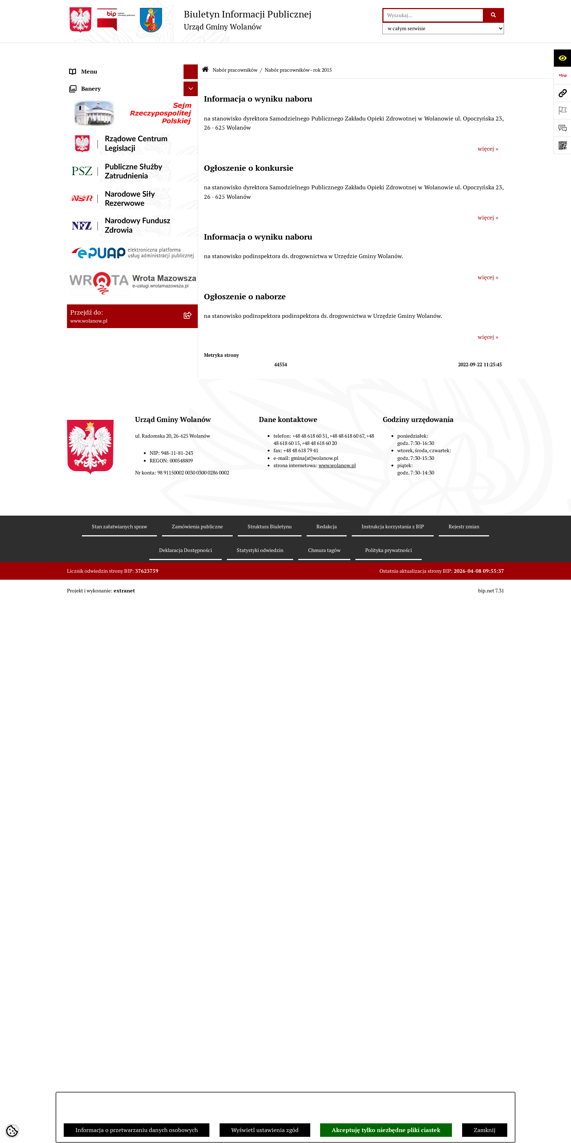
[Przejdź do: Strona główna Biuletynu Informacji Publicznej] (205, 51)
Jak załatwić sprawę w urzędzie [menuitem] (110, 139)
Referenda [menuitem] (83, 314)
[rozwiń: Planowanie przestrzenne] (192, 256)
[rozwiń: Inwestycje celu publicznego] (192, 286)
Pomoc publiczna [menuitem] (92, 212)
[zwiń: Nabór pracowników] (192, 358)
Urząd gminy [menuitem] (86, 125)
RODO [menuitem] (78, 67)
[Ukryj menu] (191, 52)
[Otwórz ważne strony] (562, 110)
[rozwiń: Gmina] (192, 82)
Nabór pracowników (235, 50)
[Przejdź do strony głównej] (189, 20)
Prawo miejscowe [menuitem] (92, 169)
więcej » (488, 129)
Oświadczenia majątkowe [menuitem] (103, 227)
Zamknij (485, 1130)
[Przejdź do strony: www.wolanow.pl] (562, 93)
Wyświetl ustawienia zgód (265, 1130)
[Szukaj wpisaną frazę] (494, 15)
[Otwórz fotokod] (562, 145)
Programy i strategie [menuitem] (96, 241)
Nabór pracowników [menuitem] (96, 358)
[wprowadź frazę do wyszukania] (433, 15)
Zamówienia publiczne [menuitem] (99, 271)
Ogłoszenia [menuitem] (84, 154)
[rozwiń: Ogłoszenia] (192, 154)
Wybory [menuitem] (80, 300)
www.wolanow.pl (337, 1048)
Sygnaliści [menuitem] (83, 647)
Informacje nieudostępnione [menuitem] (107, 691)
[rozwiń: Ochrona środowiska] (192, 329)
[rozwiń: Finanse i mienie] (192, 184)
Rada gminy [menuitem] (85, 110)
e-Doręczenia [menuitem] (87, 662)
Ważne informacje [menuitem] (93, 96)
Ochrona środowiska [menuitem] (96, 329)
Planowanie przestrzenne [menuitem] (103, 256)
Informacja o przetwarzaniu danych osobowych (136, 1130)
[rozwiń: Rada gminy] (192, 111)
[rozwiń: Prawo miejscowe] (192, 169)
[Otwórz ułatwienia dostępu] (562, 58)
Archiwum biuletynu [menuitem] (96, 705)
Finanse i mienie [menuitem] (92, 183)
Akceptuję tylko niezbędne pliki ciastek (386, 1130)
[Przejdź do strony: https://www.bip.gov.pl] (562, 75)
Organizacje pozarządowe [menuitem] (103, 343)
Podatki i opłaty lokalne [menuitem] (101, 198)
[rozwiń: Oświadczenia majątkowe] (192, 227)
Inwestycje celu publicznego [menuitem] (106, 285)
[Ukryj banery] (191, 723)
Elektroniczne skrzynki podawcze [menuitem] (113, 676)
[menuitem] (132, 377)
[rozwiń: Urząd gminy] (192, 125)
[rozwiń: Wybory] (192, 300)
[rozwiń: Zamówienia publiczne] (192, 271)
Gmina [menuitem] (78, 81)
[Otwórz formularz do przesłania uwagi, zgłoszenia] (562, 128)
